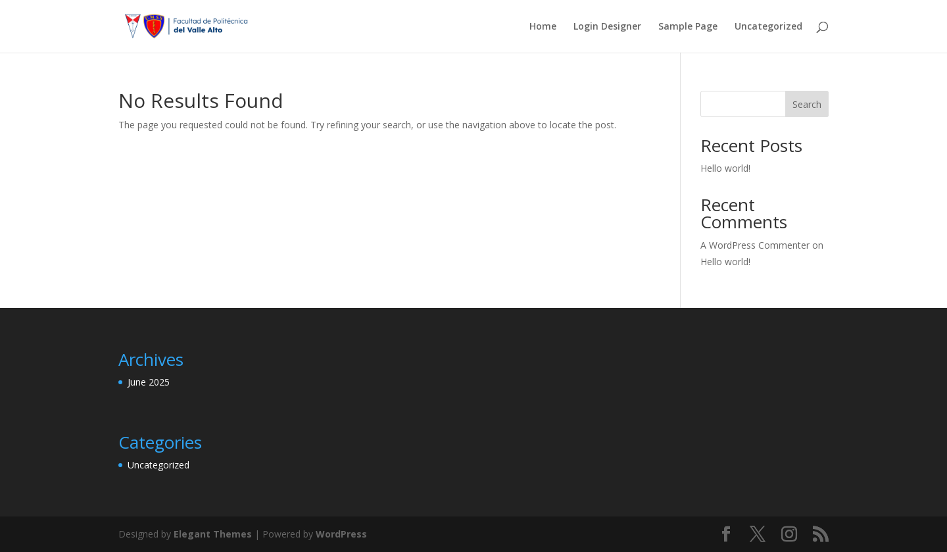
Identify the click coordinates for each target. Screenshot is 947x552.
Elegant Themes (213, 534)
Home (542, 27)
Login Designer (607, 27)
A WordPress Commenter (755, 245)
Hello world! (725, 168)
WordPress (341, 534)
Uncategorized (768, 27)
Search (806, 104)
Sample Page (687, 27)
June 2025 (149, 382)
